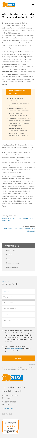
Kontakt (9, 255)
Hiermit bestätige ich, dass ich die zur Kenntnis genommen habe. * (16, 349)
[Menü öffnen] (33, 4)
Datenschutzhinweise (14, 348)
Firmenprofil (10, 251)
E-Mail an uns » (7, 408)
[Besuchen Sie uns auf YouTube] (10, 414)
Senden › (18, 358)
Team (8, 259)
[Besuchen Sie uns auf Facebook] (3, 414)
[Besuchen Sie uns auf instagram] (6, 414)
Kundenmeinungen (13, 263)
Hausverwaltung (12, 267)
